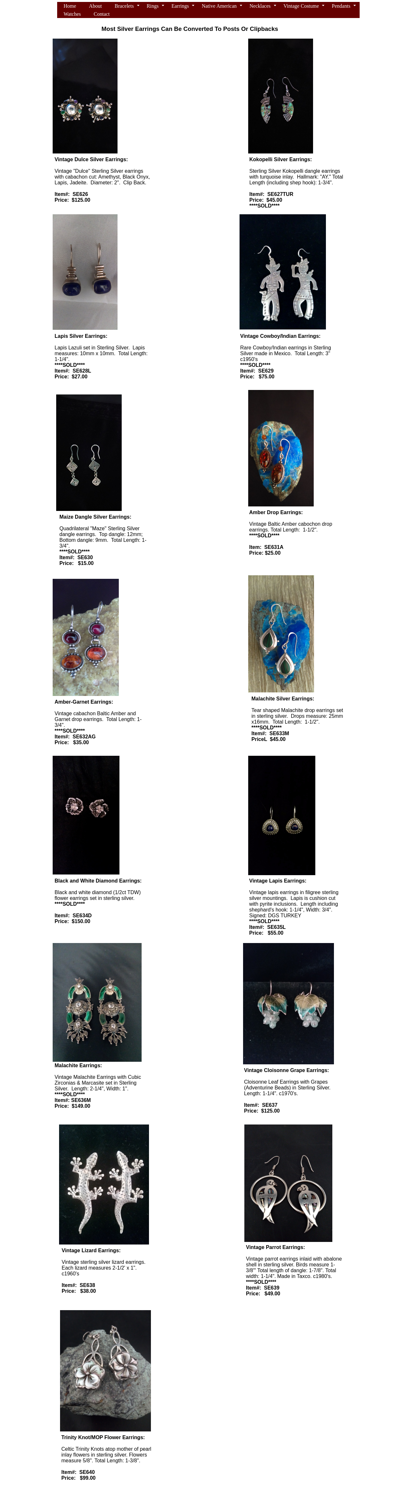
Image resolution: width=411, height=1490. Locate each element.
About (95, 6)
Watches (72, 14)
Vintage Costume (301, 6)
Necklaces (260, 6)
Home (70, 6)
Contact (102, 14)
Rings (153, 6)
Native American (219, 6)
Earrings (180, 6)
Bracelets (124, 6)
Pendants (341, 6)
